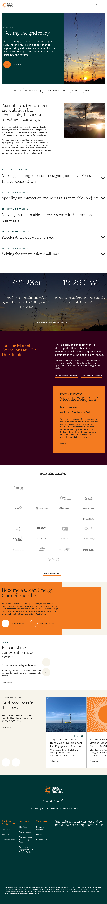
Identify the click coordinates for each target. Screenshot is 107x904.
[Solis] (88, 528)
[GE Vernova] (41, 508)
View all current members (52, 574)
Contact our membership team (91, 376)
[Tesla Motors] (18, 549)
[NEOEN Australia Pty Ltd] (88, 518)
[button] (46, 672)
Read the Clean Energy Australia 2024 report (52, 323)
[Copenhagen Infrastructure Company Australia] (41, 498)
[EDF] (65, 498)
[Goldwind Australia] (65, 508)
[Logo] (53, 790)
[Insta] (47, 801)
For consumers (42, 840)
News (87, 90)
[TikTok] (62, 800)
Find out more (54, 761)
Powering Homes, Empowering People (26, 839)
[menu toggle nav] (104, 5)
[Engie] (88, 498)
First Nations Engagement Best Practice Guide (26, 849)
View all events (7, 682)
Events (75, 90)
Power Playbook (25, 832)
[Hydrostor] (41, 518)
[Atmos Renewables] (65, 488)
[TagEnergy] (88, 538)
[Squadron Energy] (18, 538)
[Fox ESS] (18, 508)
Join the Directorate (56, 90)
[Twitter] (54, 800)
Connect (63, 444)
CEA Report (23, 827)
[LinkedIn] (51, 801)
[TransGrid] (65, 549)
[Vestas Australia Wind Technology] (88, 549)
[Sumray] (41, 538)
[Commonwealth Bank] (18, 498)
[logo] (7, 5)
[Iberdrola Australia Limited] (65, 518)
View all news (6, 727)
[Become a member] (14, 623)
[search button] (96, 5)
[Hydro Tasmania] (18, 518)
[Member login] (100, 5)
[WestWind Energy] (53, 559)
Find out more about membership (66, 376)
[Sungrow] (65, 538)
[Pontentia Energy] (18, 528)
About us (5, 835)
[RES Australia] (65, 528)
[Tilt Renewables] (41, 549)
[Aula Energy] (88, 488)
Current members (8, 840)
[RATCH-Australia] (41, 528)
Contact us (6, 830)
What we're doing (33, 90)
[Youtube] (58, 801)
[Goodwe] (88, 508)
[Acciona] (18, 487)
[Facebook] (43, 800)
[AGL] (41, 488)
